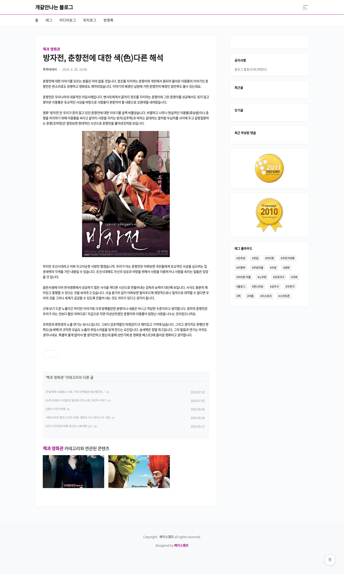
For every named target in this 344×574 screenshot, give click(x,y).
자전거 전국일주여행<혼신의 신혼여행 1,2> (69, 426)
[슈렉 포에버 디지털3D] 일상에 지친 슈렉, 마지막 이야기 (75, 400)
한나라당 (258, 287)
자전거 (290, 287)
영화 (287, 268)
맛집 (256, 258)
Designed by (172, 545)
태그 (49, 20)
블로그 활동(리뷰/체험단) (251, 69)
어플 (251, 296)
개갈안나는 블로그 (54, 7)
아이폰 (270, 258)
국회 (295, 277)
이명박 (241, 268)
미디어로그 (67, 20)
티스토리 (267, 296)
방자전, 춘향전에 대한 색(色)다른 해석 (103, 57)
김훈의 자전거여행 (55, 409)
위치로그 (89, 20)
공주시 (275, 287)
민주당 (241, 258)
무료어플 (258, 268)
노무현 (262, 277)
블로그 (241, 287)
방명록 (108, 20)
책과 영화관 (51, 49)
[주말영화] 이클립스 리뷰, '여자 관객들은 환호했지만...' (75, 392)
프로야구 (279, 277)
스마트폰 (285, 296)
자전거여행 (288, 258)
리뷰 (274, 268)
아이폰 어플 (244, 277)
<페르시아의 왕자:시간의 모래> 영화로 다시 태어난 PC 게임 (77, 418)
